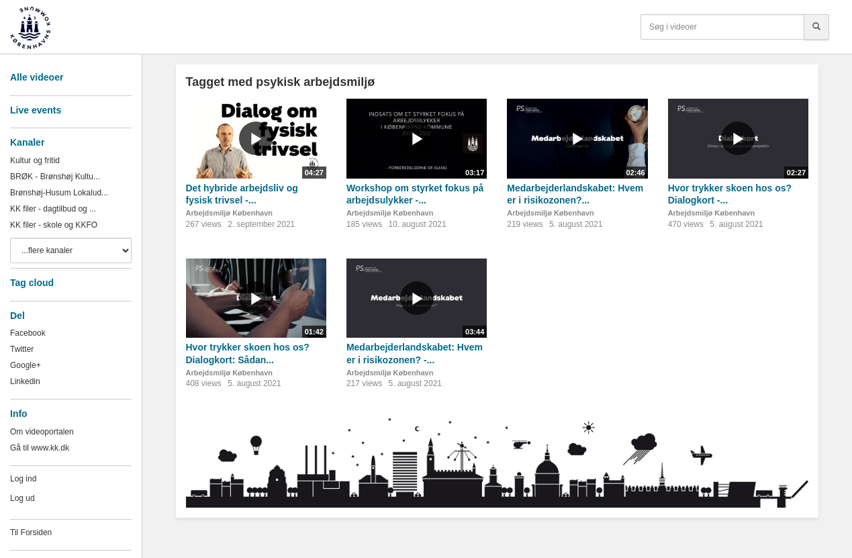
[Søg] (816, 27)
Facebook (28, 333)
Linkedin (25, 381)
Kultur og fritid (35, 160)
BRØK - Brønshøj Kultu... (55, 176)
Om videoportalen (42, 431)
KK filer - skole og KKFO (53, 225)
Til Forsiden (31, 532)
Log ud (22, 498)
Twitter (22, 349)
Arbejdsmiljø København (229, 213)
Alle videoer (36, 77)
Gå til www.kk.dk (39, 448)
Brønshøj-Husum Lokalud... (59, 192)
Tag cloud (32, 282)
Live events (35, 110)
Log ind (23, 478)
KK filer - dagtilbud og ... (53, 209)
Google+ (25, 365)
